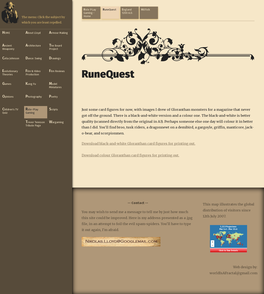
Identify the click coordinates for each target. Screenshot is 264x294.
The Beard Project (55, 46)
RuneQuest (109, 9)
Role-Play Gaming (32, 110)
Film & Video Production (33, 72)
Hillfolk (145, 9)
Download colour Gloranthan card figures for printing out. (130, 155)
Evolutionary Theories (10, 72)
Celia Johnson (10, 58)
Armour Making (58, 32)
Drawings (55, 58)
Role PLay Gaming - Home (90, 13)
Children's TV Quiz (10, 110)
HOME (6, 32)
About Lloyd (33, 32)
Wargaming (56, 122)
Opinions (8, 96)
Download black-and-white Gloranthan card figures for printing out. (138, 143)
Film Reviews (57, 71)
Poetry (53, 96)
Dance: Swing (34, 58)
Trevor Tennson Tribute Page (35, 123)
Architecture (33, 45)
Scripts (53, 109)
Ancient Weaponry (8, 46)
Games (6, 83)
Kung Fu (31, 83)
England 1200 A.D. (127, 11)
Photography (34, 96)
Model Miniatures (55, 85)
